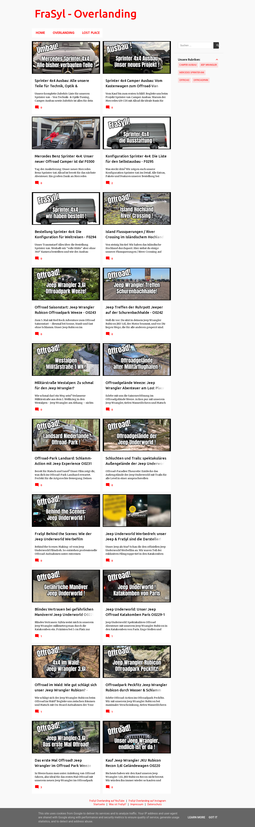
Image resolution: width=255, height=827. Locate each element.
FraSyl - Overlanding (86, 13)
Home (39, 33)
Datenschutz (154, 804)
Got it (213, 817)
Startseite (99, 804)
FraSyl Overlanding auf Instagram (147, 801)
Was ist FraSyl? (117, 804)
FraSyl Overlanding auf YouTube (106, 801)
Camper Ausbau (188, 65)
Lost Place (90, 33)
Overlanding (62, 33)
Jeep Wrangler (209, 65)
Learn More (196, 817)
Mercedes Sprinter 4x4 (191, 72)
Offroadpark (201, 80)
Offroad (184, 80)
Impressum (136, 804)
